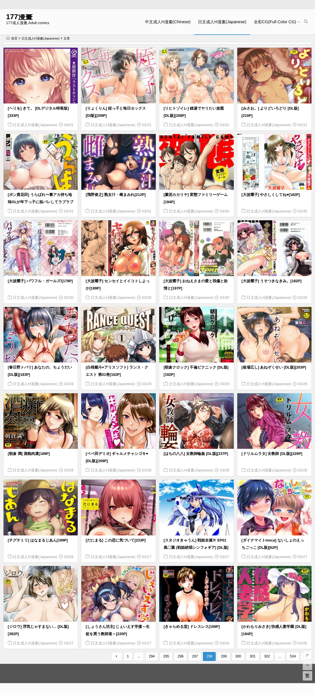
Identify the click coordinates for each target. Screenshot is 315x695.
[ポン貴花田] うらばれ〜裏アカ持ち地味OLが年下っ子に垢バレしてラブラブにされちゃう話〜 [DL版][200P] (41, 202)
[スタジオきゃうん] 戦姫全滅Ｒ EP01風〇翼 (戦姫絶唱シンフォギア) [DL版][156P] (196, 547)
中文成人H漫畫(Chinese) (167, 21)
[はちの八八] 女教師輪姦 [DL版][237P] (196, 454)
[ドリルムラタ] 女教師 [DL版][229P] (272, 454)
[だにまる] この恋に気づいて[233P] (116, 540)
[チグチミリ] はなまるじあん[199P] (38, 540)
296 (181, 656)
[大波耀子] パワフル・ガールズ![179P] (40, 281)
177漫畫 (19, 17)
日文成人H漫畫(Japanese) (222, 21)
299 (224, 656)
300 (238, 656)
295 (166, 656)
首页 (11, 38)
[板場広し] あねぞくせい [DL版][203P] (274, 367)
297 (195, 656)
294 (152, 656)
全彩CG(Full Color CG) (275, 21)
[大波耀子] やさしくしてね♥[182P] (271, 195)
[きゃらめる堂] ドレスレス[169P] (192, 627)
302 (267, 656)
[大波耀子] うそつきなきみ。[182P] (272, 281)
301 (252, 656)
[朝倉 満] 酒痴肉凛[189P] (29, 454)
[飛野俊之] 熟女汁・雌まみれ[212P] (116, 195)
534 (293, 656)
